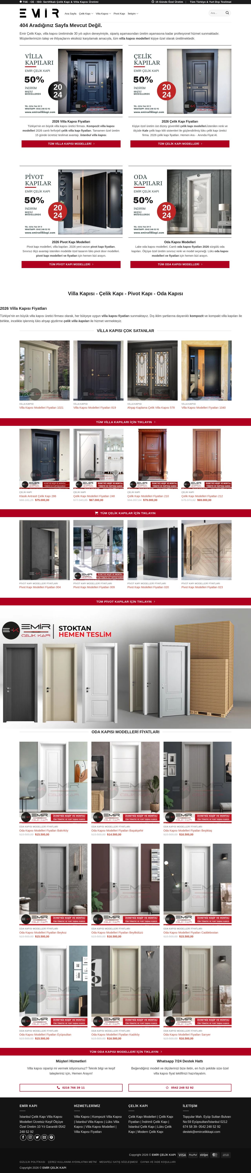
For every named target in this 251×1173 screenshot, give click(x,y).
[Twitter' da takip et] (37, 1137)
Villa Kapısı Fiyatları (88, 1131)
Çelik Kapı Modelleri (142, 1116)
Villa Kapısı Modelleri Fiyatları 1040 (203, 407)
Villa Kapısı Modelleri (100, 1126)
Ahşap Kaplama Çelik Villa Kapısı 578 (151, 407)
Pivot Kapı (119, 13)
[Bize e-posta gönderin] (44, 1137)
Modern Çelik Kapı (150, 1131)
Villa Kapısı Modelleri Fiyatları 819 (94, 407)
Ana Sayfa (70, 13)
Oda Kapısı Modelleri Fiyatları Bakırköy (43, 830)
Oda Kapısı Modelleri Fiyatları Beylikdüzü (117, 932)
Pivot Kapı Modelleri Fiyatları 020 (148, 587)
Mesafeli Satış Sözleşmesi (118, 1162)
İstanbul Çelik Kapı (141, 1126)
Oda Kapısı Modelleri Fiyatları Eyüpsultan (45, 1034)
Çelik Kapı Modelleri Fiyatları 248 (94, 496)
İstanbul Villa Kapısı (89, 1121)
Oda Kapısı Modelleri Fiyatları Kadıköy (115, 1034)
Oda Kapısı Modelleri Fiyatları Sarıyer (187, 1034)
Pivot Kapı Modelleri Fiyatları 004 (40, 587)
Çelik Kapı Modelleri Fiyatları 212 (202, 496)
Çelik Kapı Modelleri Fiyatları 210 (148, 496)
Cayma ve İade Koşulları (158, 1162)
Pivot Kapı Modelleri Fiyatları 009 (94, 587)
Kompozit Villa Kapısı (107, 1116)
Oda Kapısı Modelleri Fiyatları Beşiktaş (188, 830)
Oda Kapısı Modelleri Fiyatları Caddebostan (191, 932)
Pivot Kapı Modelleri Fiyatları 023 (202, 587)
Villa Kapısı (103, 13)
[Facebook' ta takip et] (23, 1137)
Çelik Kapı (86, 13)
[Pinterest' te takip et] (51, 1137)
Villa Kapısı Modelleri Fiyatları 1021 (41, 407)
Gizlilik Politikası (32, 1162)
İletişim (133, 13)
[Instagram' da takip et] (30, 1137)
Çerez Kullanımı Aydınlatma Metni (72, 1162)
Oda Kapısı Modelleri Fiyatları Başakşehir (117, 830)
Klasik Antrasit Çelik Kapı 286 (37, 496)
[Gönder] (227, 13)
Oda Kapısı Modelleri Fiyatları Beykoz (43, 932)
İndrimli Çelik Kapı (154, 1121)
